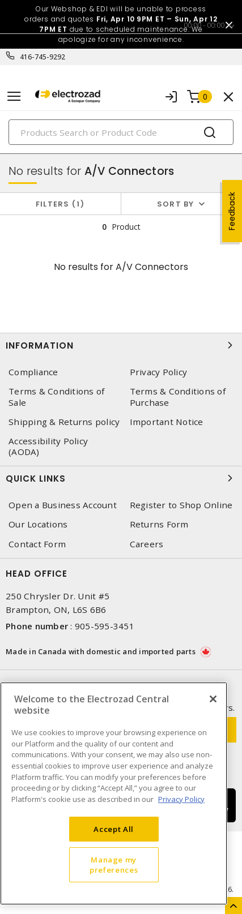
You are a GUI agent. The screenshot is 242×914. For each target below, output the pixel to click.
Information (121, 345)
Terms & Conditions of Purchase (178, 396)
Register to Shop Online (181, 505)
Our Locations (38, 524)
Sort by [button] (175, 204)
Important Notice (166, 422)
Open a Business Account (63, 505)
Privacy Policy (159, 372)
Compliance (33, 372)
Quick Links (121, 478)
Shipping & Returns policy (64, 422)
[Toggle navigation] (14, 96)
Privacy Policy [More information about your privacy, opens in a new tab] (181, 799)
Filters (60, 204)
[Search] (121, 132)
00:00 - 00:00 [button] (204, 25)
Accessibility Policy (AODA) (48, 446)
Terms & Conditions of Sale (56, 396)
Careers (147, 544)
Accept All (114, 829)
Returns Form (159, 524)
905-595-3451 (104, 626)
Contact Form (37, 544)
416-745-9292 (43, 57)
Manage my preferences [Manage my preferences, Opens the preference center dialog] (114, 865)
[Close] (213, 698)
